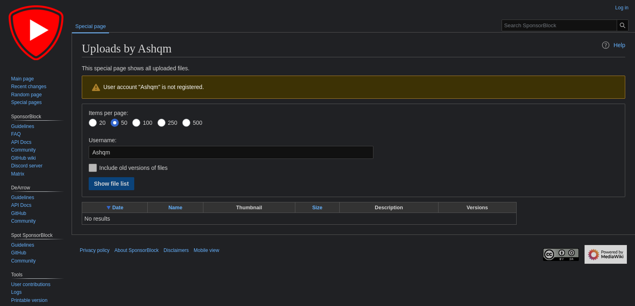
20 (102, 122)
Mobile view (206, 250)
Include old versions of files (133, 168)
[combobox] (231, 152)
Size (317, 208)
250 (172, 122)
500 (197, 122)
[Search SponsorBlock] (565, 25)
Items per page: (108, 113)
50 (124, 122)
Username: (102, 140)
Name (175, 208)
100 (147, 122)
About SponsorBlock (136, 250)
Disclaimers (176, 250)
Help (613, 45)
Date (117, 208)
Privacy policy (94, 250)
